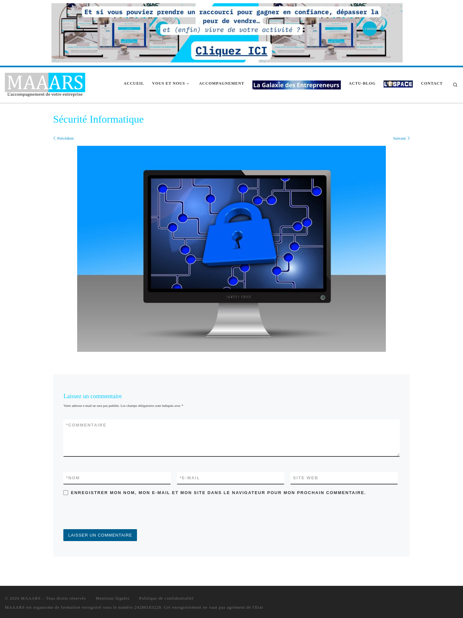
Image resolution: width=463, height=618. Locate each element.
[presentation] (112, 513)
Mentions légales (112, 598)
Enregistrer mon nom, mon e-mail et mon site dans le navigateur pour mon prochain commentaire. (218, 492)
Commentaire (86, 425)
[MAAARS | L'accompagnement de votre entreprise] (45, 83)
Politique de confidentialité (166, 598)
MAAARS (31, 598)
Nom (73, 478)
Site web (305, 477)
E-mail (189, 478)
